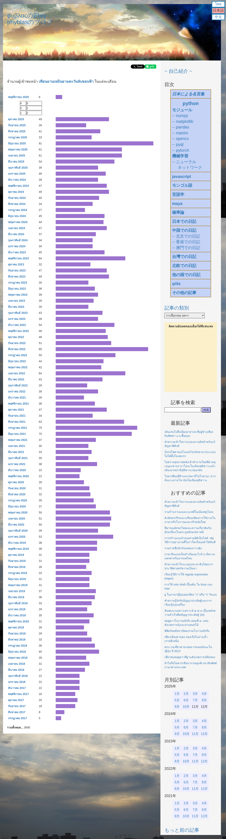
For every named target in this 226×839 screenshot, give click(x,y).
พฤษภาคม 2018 (17, 657)
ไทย (218, 4)
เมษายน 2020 (16, 518)
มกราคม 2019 (16, 609)
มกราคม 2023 (16, 318)
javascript (181, 176)
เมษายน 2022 (16, 373)
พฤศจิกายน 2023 (18, 258)
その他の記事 (184, 292)
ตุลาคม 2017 (16, 700)
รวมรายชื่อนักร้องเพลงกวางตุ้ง (183, 548)
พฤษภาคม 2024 (17, 222)
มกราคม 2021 (16, 464)
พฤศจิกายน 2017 (18, 694)
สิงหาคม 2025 (16, 131)
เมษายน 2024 (16, 228)
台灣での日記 (184, 256)
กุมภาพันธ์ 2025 (18, 167)
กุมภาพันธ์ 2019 (18, 603)
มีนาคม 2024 (16, 234)
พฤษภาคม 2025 (17, 149)
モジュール (182, 110)
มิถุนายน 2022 (17, 361)
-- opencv (180, 138)
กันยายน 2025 (17, 125)
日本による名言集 (188, 94)
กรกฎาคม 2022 (17, 355)
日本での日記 (184, 221)
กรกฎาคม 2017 (17, 718)
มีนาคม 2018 (16, 669)
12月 (204, 734)
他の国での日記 (186, 274)
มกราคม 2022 (16, 391)
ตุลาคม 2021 (16, 409)
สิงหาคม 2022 (16, 349)
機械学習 (180, 156)
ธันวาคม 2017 (17, 688)
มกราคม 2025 (16, 173)
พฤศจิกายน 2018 (18, 621)
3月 (195, 693)
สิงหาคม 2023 (16, 276)
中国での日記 (184, 230)
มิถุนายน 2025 (17, 143)
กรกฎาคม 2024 (17, 210)
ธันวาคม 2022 (17, 325)
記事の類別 (176, 308)
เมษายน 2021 (16, 446)
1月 (177, 693)
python (191, 103)
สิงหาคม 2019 (16, 567)
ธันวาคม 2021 (17, 397)
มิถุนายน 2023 (17, 288)
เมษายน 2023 (16, 300)
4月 (204, 693)
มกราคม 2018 (16, 682)
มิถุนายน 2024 (17, 216)
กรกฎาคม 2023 (17, 282)
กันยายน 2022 (17, 343)
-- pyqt (178, 144)
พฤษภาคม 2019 (17, 585)
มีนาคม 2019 (16, 597)
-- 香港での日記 (186, 242)
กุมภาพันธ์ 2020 (18, 530)
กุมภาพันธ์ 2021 (18, 458)
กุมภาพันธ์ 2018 (18, 675)
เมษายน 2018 (16, 663)
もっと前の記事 (181, 830)
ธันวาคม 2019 (17, 542)
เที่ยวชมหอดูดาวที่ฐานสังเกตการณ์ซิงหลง (189, 657)
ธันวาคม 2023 (17, 252)
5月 (177, 700)
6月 (186, 700)
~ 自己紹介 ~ (178, 71)
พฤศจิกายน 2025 (18, 97)
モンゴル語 (182, 185)
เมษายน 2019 (16, 591)
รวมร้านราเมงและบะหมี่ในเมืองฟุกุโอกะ (189, 511)
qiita (176, 283)
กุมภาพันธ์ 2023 (18, 312)
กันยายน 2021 (17, 415)
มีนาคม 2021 (16, 452)
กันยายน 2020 (17, 488)
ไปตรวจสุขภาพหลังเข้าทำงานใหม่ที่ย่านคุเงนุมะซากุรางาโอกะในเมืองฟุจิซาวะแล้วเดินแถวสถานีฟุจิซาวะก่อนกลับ (190, 466)
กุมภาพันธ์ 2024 (18, 240)
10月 (186, 706)
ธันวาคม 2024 (17, 179)
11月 (195, 734)
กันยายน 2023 (17, 270)
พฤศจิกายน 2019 (18, 548)
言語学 (178, 194)
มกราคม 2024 (16, 246)
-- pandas (180, 127)
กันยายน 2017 (17, 706)
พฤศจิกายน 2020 (18, 476)
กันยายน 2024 (17, 197)
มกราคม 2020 (16, 536)
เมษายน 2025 (16, 155)
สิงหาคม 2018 (16, 639)
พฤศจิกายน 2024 (18, 185)
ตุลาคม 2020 (16, 482)
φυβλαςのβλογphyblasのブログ (30, 18)
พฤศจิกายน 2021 (18, 403)
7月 (195, 700)
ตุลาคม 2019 (16, 554)
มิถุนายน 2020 (17, 506)
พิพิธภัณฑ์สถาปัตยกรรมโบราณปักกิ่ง (186, 630)
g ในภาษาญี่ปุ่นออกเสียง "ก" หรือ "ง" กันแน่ (190, 594)
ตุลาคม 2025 (16, 119)
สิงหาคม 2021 (16, 421)
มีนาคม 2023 (16, 306)
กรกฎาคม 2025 (17, 137)
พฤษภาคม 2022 (17, 367)
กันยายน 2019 (17, 560)
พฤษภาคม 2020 (17, 512)
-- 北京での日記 (186, 236)
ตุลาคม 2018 (16, 627)
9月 (177, 706)
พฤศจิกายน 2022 (18, 331)
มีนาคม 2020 (16, 524)
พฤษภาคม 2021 (17, 439)
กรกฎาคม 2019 (17, 573)
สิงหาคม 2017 (16, 712)
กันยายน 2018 (17, 633)
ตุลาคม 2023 (16, 264)
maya (177, 203)
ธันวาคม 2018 (17, 615)
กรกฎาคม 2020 (17, 500)
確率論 (178, 212)
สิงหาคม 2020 (16, 494)
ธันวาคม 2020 (17, 470)
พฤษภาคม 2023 (17, 294)
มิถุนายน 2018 (17, 651)
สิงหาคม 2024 (16, 204)
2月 (186, 693)
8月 (204, 700)
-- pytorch (180, 150)
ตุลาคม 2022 (16, 337)
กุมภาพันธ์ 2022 (18, 385)
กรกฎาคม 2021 (17, 427)
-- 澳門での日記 (186, 247)
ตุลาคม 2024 (16, 191)
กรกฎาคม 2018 (17, 645)
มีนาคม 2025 (16, 161)
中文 (218, 17)
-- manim (180, 133)
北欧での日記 (184, 265)
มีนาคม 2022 (16, 379)
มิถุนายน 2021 (17, 433)
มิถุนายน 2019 (17, 579)
